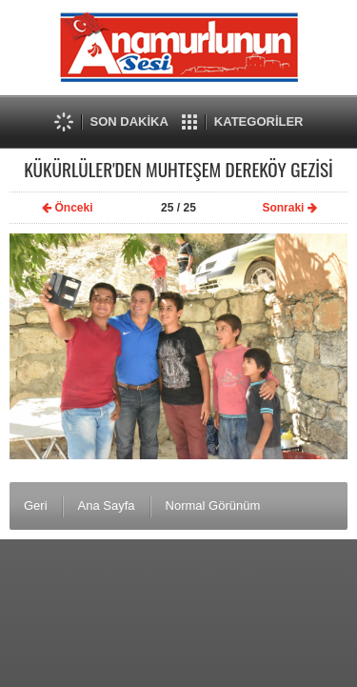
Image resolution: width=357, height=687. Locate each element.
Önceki (66, 207)
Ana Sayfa (106, 505)
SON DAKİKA (129, 121)
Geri (36, 505)
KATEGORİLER (259, 121)
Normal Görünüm (213, 505)
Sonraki (291, 207)
